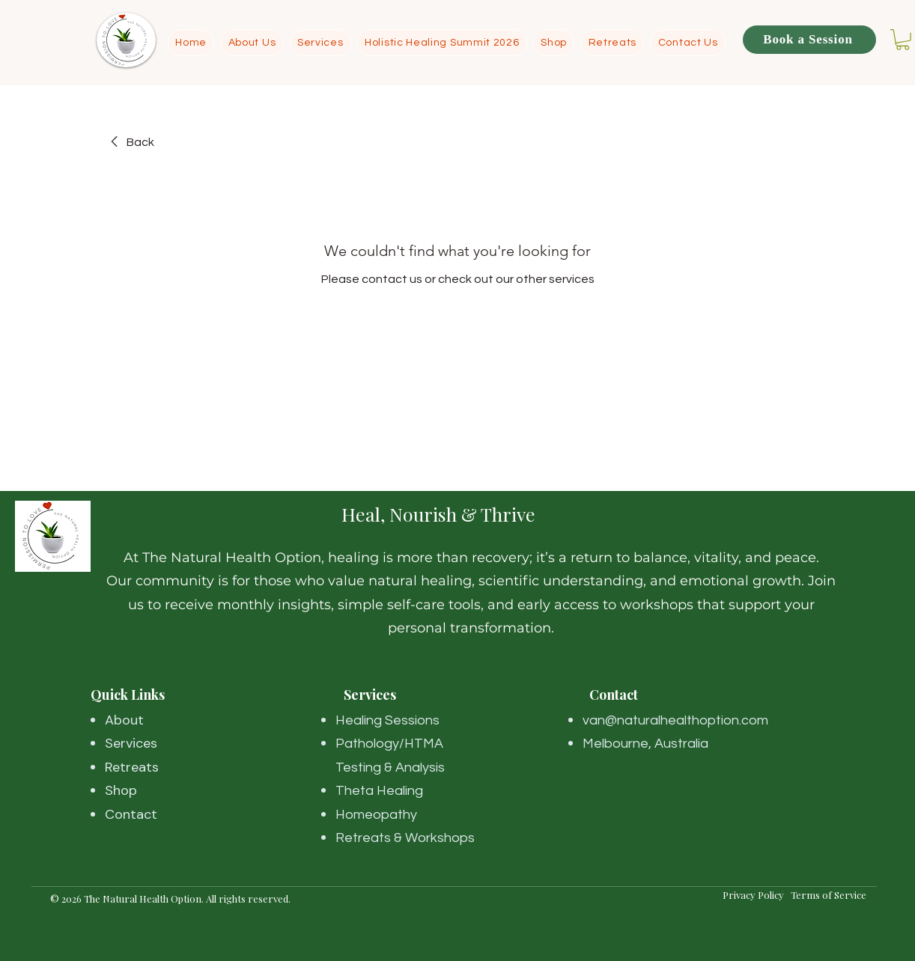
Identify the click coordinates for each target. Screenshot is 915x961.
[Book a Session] (809, 39)
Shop (121, 790)
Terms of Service (828, 894)
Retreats (132, 767)
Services (131, 743)
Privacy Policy (757, 894)
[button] (902, 39)
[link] (130, 142)
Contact (131, 814)
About (124, 720)
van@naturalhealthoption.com (675, 720)
